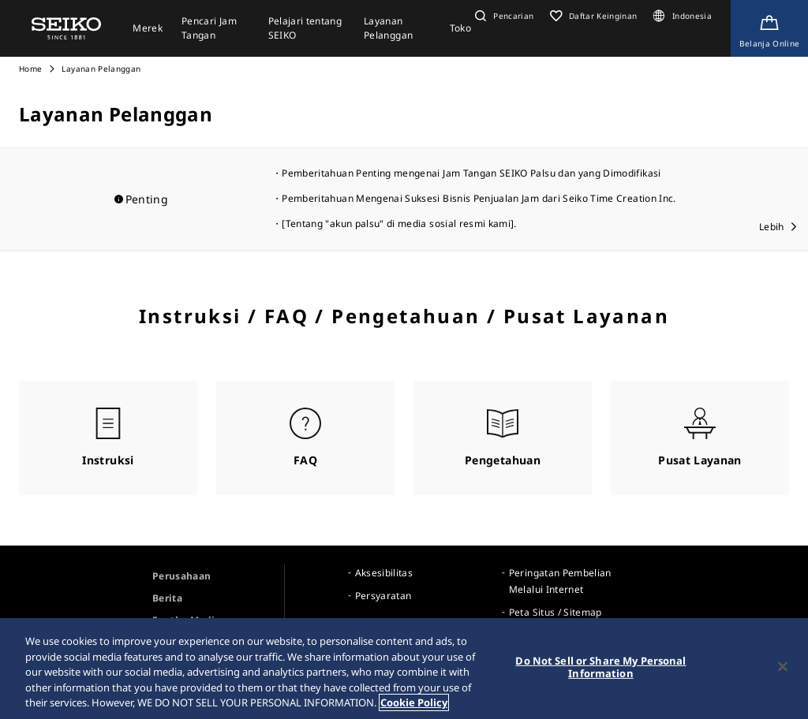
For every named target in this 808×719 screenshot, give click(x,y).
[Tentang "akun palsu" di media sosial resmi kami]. (399, 223)
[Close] (782, 667)
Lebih (771, 226)
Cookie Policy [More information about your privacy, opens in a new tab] (413, 702)
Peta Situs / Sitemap (555, 612)
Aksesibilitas (384, 572)
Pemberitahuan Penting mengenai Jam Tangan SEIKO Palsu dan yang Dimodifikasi (471, 173)
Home (30, 68)
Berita (167, 598)
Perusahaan (181, 576)
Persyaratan (383, 595)
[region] (404, 668)
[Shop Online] (769, 28)
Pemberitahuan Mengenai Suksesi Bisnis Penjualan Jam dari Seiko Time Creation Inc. (478, 198)
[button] (502, 15)
